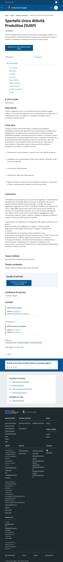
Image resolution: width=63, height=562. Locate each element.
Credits (35, 555)
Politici (7, 439)
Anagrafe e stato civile (24, 424)
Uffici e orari (8, 510)
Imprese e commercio (22, 15)
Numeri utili (8, 513)
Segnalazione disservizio (38, 468)
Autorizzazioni (22, 428)
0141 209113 (16, 332)
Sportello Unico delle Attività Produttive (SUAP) (19, 48)
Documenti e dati (9, 426)
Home (6, 15)
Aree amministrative (10, 423)
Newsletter (49, 453)
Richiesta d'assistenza (38, 476)
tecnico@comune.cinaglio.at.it (20, 314)
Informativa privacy (37, 451)
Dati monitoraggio (10, 555)
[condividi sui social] (9, 57)
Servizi (12, 15)
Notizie (48, 423)
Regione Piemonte (9, 2)
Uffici (6, 442)
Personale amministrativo (10, 435)
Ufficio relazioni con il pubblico (16, 326)
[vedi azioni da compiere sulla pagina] (37, 57)
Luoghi (48, 434)
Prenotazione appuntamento (38, 472)
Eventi (48, 437)
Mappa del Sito (49, 555)
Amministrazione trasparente (38, 462)
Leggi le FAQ (35, 465)
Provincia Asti (22, 453)
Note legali (35, 453)
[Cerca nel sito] (55, 8)
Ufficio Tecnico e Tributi (14, 308)
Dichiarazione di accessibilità (38, 457)
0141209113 (16, 311)
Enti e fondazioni (9, 428)
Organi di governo (10, 431)
